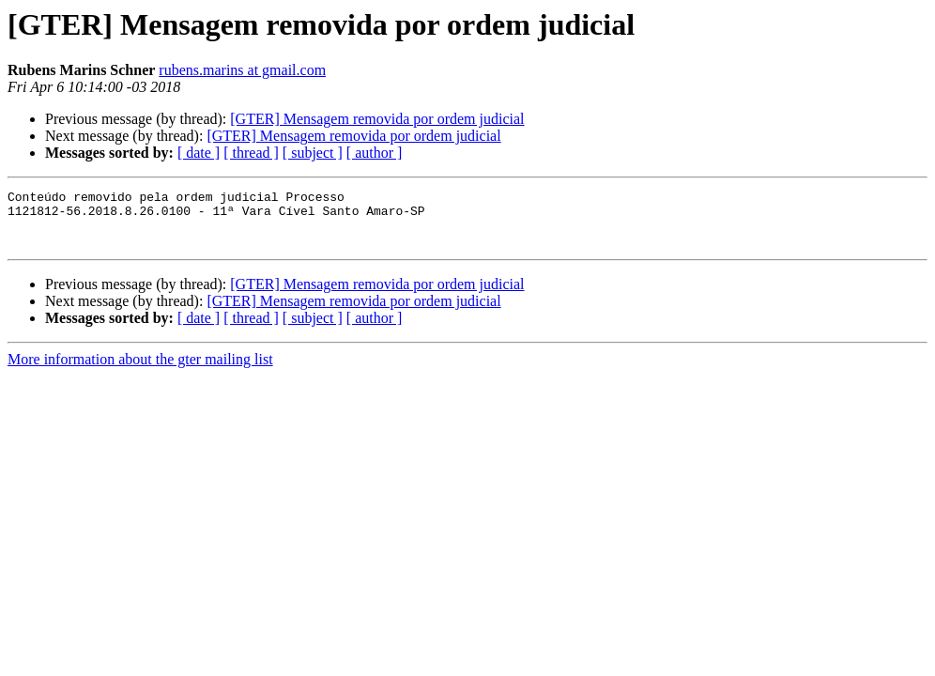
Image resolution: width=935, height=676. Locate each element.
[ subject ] (313, 153)
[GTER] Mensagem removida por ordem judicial (377, 119)
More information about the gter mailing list (140, 370)
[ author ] (374, 153)
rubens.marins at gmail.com (242, 70)
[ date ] (198, 153)
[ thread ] (251, 153)
